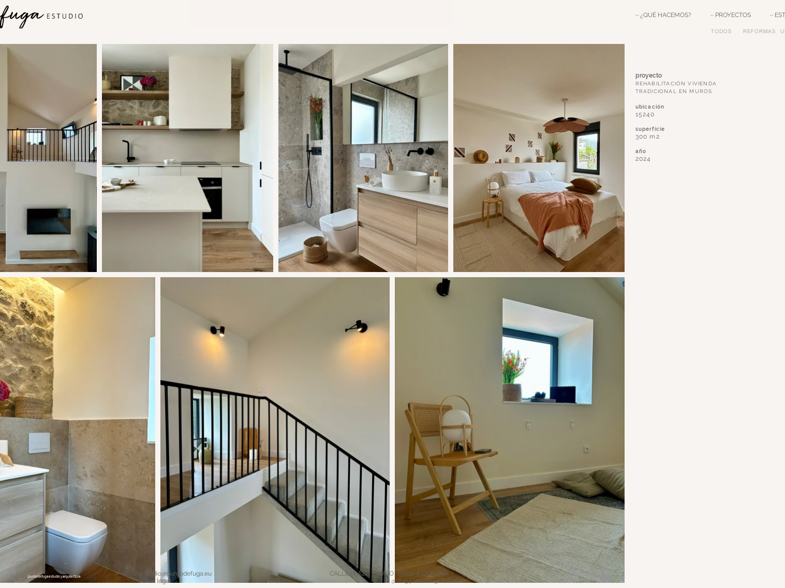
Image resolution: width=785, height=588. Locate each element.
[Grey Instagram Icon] (573, 577)
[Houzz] (606, 577)
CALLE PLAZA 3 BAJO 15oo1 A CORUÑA (433, 573)
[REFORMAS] (760, 31)
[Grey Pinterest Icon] (590, 577)
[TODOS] (722, 31)
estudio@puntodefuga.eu (176, 573)
